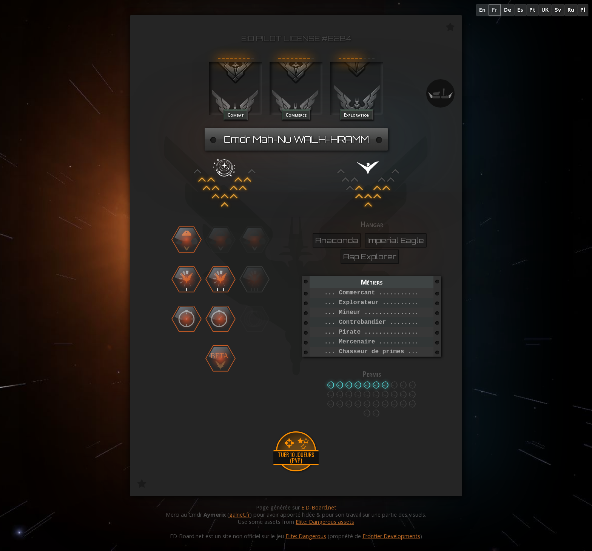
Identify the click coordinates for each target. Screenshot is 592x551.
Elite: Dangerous (305, 536)
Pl (582, 9)
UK (545, 9)
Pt (532, 9)
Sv (558, 9)
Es (520, 9)
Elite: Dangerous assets (325, 521)
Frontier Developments (391, 536)
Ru (570, 9)
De (507, 9)
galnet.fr (239, 514)
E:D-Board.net (318, 507)
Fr (494, 9)
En (482, 9)
